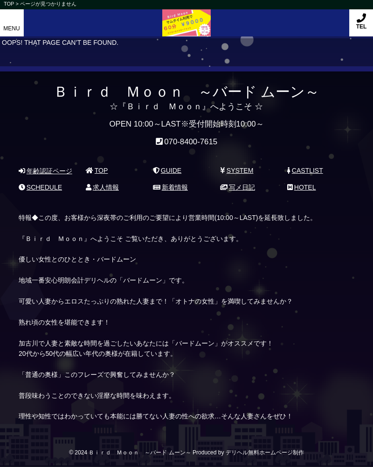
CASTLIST (305, 170)
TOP (97, 170)
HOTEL (301, 187)
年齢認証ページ (45, 171)
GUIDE (167, 170)
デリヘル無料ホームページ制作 (265, 452)
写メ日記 (237, 187)
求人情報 (102, 187)
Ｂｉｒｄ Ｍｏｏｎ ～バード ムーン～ (186, 18)
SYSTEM (236, 170)
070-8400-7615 (190, 141)
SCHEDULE (40, 187)
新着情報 (170, 187)
